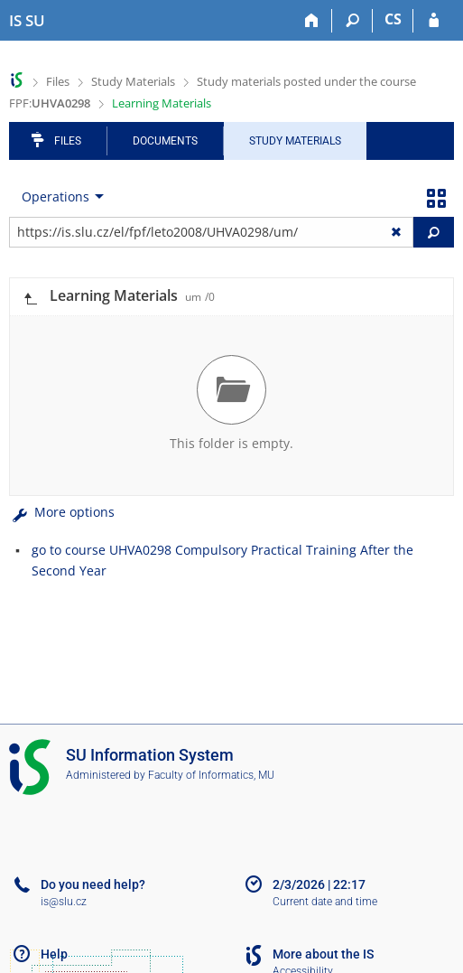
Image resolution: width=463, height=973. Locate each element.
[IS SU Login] (433, 21)
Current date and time (325, 901)
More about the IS (323, 954)
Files (57, 81)
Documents (165, 141)
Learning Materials (161, 103)
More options (62, 511)
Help (54, 954)
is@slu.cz (64, 901)
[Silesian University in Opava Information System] (27, 21)
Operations (55, 196)
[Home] (312, 21)
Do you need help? (93, 884)
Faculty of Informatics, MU (211, 775)
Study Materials (133, 81)
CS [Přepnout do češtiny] (393, 19)
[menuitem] (58, 197)
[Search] (352, 21)
